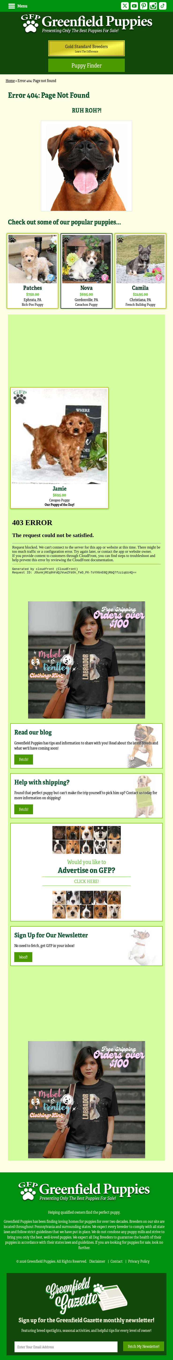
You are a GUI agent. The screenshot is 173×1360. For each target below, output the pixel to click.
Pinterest (141, 6)
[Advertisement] (86, 350)
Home (10, 80)
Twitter (120, 6)
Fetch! (23, 759)
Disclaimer (97, 1261)
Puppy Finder (86, 65)
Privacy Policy (139, 1261)
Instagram (151, 6)
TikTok (162, 6)
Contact (116, 1261)
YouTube (130, 6)
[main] (86, 200)
